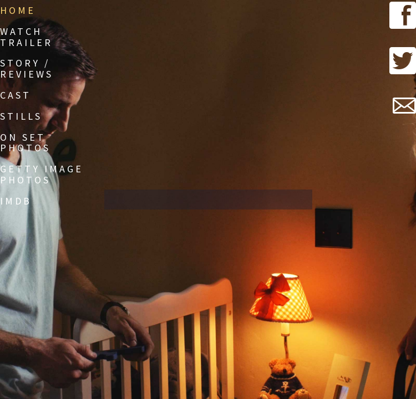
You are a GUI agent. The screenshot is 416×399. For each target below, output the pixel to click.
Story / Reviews (26, 68)
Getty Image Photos (41, 174)
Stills (21, 116)
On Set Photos (25, 143)
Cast (15, 95)
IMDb (16, 201)
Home (17, 10)
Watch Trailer (26, 37)
